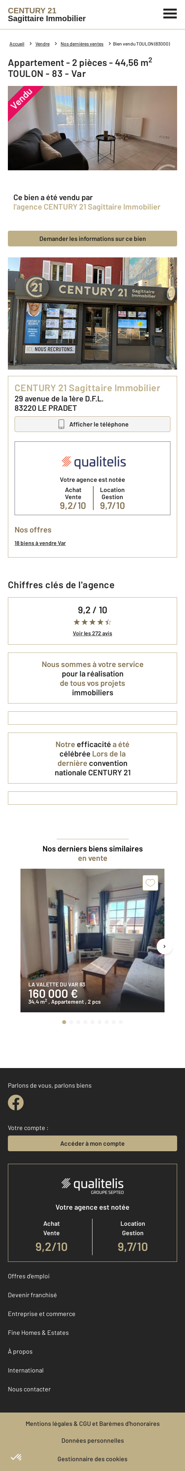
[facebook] (16, 1102)
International (26, 1370)
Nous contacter (29, 1389)
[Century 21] (47, 14)
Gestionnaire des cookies (92, 1458)
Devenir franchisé (32, 1294)
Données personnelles (92, 1440)
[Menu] (170, 12)
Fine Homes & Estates (38, 1332)
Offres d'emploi (29, 1276)
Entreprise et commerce (42, 1313)
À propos (20, 1351)
